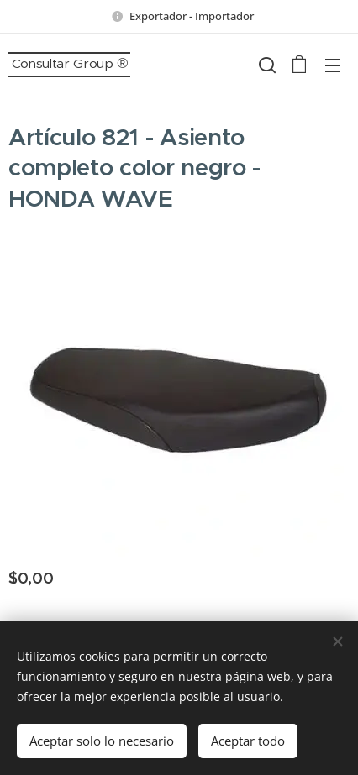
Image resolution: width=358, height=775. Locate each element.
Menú (332, 65)
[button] (265, 65)
